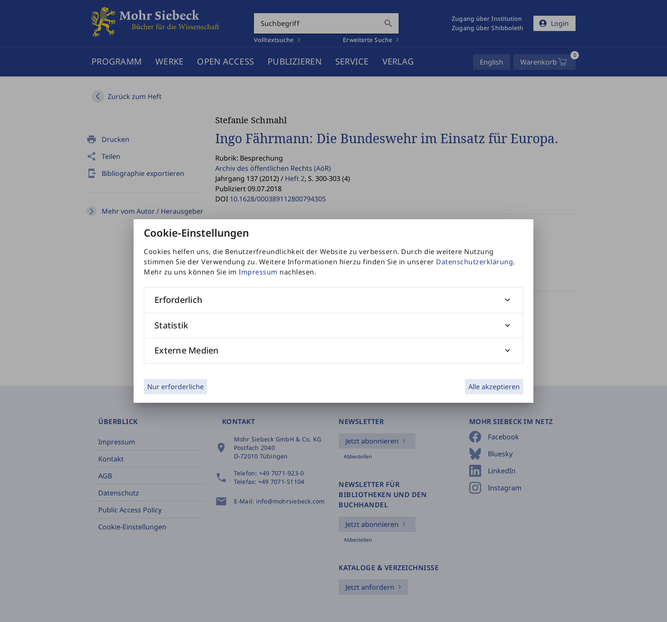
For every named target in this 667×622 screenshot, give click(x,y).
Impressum (258, 272)
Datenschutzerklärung (474, 261)
